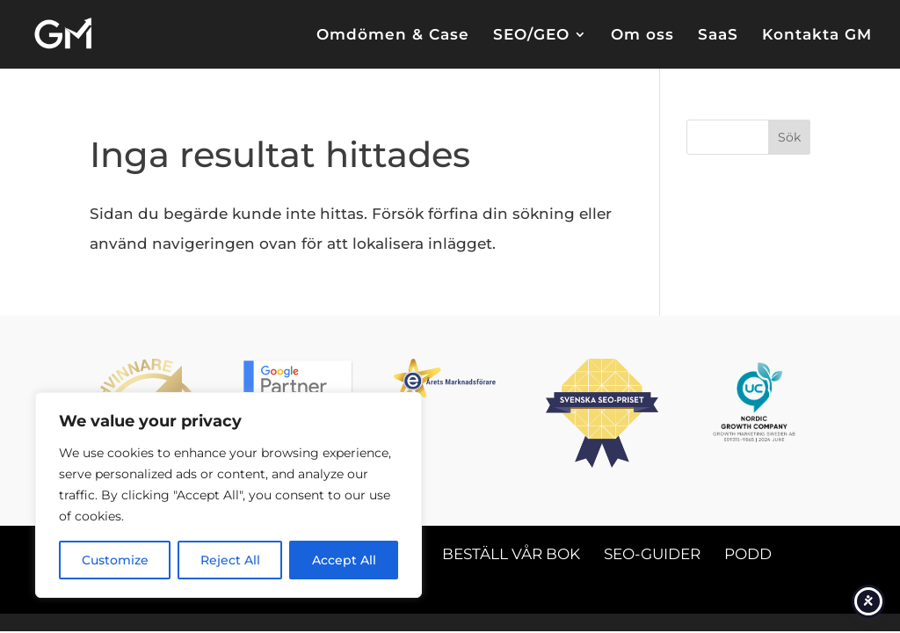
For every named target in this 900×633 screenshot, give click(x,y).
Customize (115, 560)
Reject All (230, 560)
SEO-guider (652, 554)
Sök (789, 137)
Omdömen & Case (392, 35)
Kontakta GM (817, 35)
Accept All (344, 560)
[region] (228, 495)
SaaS (718, 35)
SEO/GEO (531, 35)
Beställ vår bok (511, 554)
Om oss (642, 35)
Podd (748, 554)
